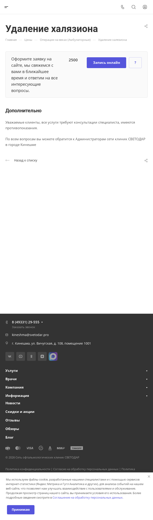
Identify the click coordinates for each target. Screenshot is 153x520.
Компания (14, 387)
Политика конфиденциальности (27, 469)
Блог (9, 437)
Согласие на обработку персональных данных (86, 469)
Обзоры (12, 428)
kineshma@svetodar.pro (30, 335)
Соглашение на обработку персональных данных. (88, 497)
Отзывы (12, 420)
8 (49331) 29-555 (25, 322)
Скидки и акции (19, 411)
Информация (17, 395)
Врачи (11, 379)
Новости (12, 403)
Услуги (11, 370)
